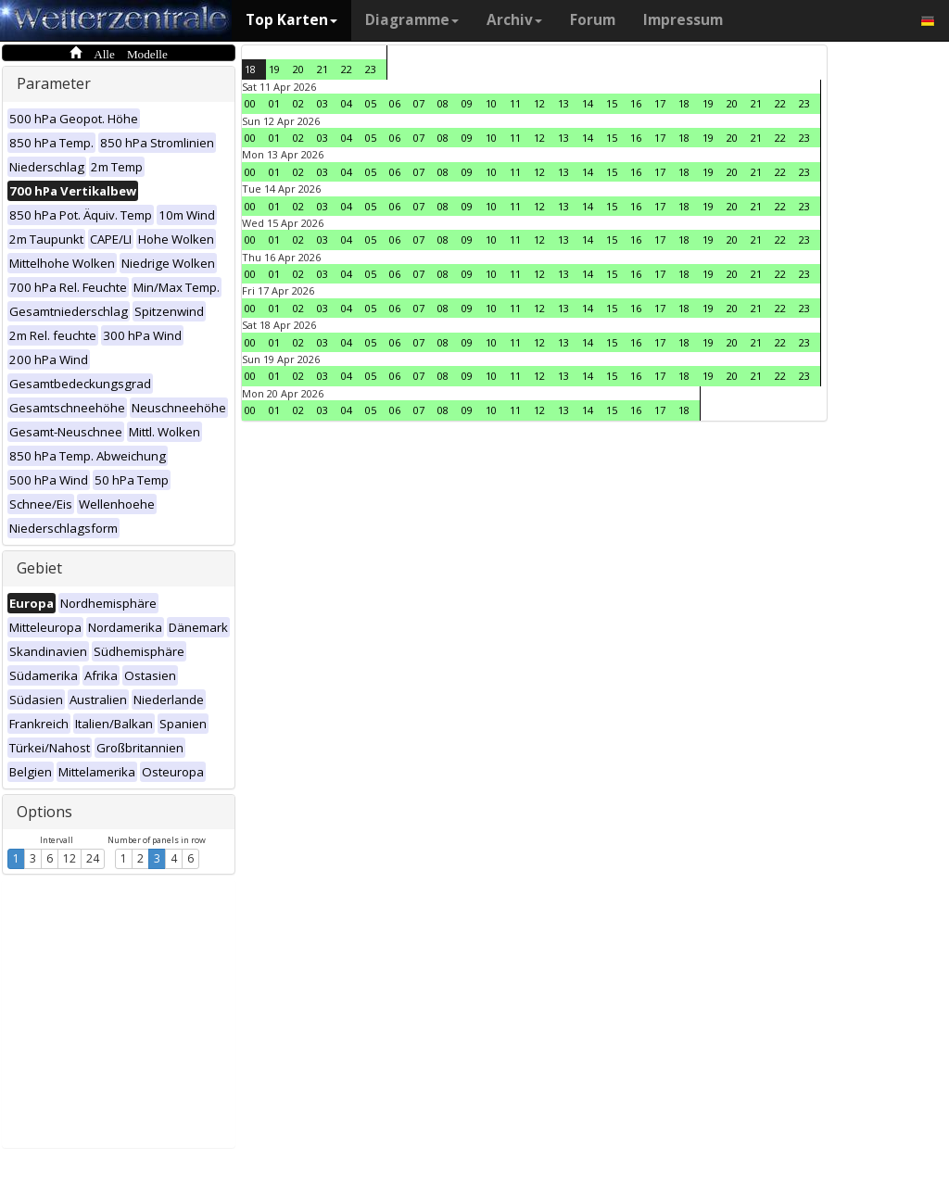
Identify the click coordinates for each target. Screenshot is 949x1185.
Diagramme (412, 20)
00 (250, 103)
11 (515, 103)
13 (563, 103)
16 (635, 103)
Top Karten (291, 20)
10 (491, 103)
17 (659, 103)
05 (370, 103)
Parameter (54, 83)
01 (274, 103)
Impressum (683, 20)
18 (250, 69)
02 (298, 103)
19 (274, 69)
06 (394, 103)
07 (418, 103)
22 (346, 69)
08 (443, 103)
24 (92, 858)
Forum (592, 20)
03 (322, 103)
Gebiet (39, 568)
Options (44, 811)
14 (587, 103)
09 (467, 103)
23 (370, 69)
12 (69, 858)
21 (322, 69)
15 (611, 103)
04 (346, 103)
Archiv (514, 20)
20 (298, 69)
